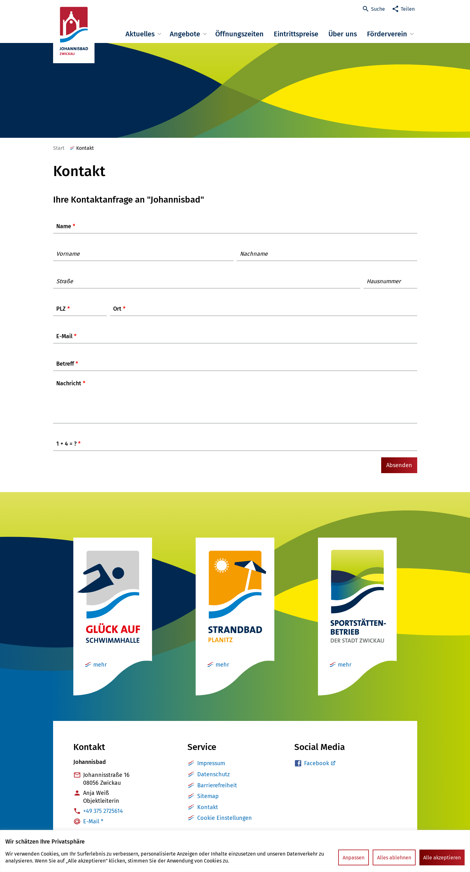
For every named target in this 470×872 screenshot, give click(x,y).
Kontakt (207, 813)
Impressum (211, 769)
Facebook (316, 769)
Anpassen (353, 858)
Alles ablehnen (394, 858)
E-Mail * (93, 827)
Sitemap (208, 802)
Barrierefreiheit (217, 791)
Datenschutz (213, 780)
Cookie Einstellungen (224, 824)
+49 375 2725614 (103, 817)
